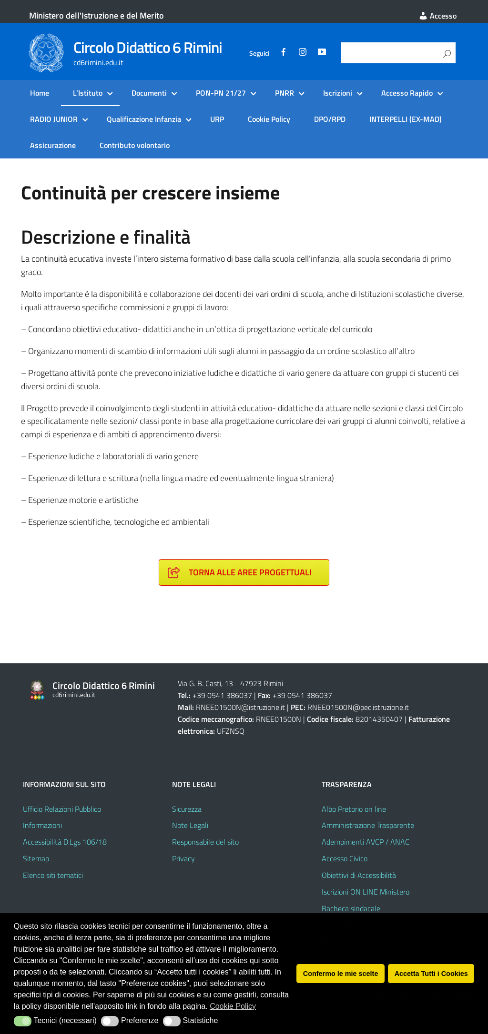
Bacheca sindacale (351, 908)
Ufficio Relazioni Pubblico (62, 809)
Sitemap (36, 858)
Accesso (437, 15)
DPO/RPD (330, 119)
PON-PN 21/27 (221, 92)
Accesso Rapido (407, 92)
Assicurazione (53, 145)
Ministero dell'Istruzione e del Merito (96, 15)
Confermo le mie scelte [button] (340, 973)
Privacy (183, 858)
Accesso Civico (344, 858)
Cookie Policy (269, 119)
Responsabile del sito (205, 841)
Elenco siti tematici (53, 875)
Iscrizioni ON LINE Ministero (365, 891)
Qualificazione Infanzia (144, 119)
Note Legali (190, 825)
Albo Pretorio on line (354, 809)
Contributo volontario (135, 145)
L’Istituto (87, 92)
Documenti (149, 92)
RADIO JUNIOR (54, 119)
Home (39, 92)
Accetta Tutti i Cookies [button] (431, 973)
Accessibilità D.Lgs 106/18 (65, 841)
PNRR (284, 92)
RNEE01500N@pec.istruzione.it (358, 707)
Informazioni (42, 825)
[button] (22, 1021)
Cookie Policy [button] (233, 1006)
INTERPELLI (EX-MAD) (405, 119)
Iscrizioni (337, 92)
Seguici (259, 53)
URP (217, 119)
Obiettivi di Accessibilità (359, 875)
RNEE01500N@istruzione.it (240, 707)
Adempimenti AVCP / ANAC (365, 841)
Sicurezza (187, 809)
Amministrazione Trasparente (368, 825)
